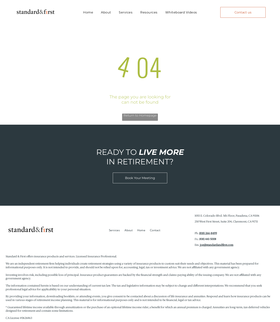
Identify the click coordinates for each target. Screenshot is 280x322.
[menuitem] (88, 13)
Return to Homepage (140, 118)
